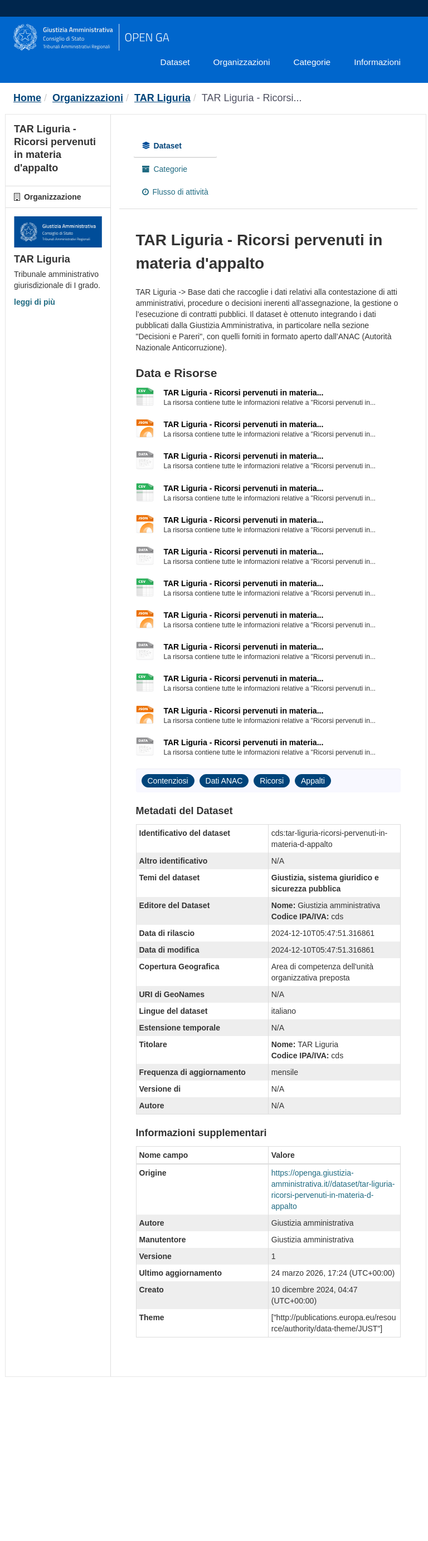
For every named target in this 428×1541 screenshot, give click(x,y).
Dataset (175, 62)
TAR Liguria (162, 97)
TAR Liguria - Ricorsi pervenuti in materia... (244, 392)
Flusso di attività (175, 191)
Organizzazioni (241, 62)
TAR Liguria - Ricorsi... (252, 97)
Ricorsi (272, 780)
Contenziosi (168, 780)
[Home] (27, 97)
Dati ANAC (224, 780)
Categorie (311, 62)
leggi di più (34, 302)
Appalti (313, 780)
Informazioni (377, 62)
